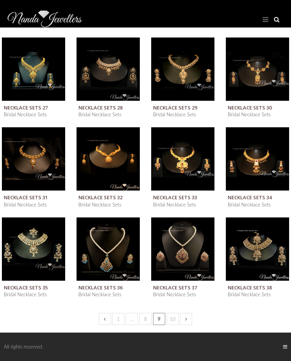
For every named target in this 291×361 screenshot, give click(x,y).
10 (172, 319)
